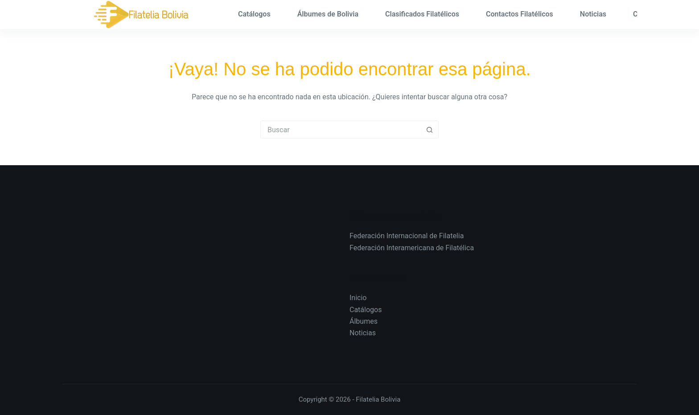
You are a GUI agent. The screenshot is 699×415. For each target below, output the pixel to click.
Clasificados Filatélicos (422, 14)
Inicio (358, 297)
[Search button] (429, 129)
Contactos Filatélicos (519, 14)
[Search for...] (340, 129)
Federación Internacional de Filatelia (407, 236)
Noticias (593, 14)
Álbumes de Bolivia (327, 14)
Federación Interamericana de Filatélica (412, 248)
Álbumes (364, 321)
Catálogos (254, 14)
